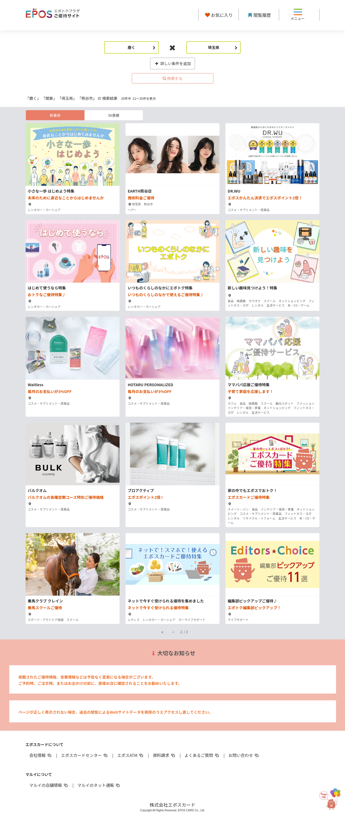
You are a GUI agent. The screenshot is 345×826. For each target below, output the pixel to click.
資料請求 (164, 755)
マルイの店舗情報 (49, 785)
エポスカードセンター (84, 755)
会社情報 (40, 755)
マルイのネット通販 (99, 785)
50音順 (113, 115)
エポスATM (130, 755)
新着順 (55, 115)
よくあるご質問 (202, 755)
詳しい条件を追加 (172, 63)
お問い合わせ (243, 755)
